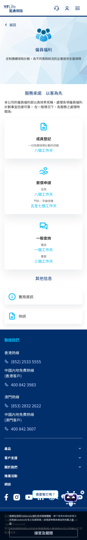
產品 (7, 448)
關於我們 (10, 467)
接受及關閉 (43, 533)
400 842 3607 (23, 429)
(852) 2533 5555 (26, 361)
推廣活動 (10, 475)
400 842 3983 (23, 384)
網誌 (7, 484)
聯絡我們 (11, 339)
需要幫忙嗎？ (45, 494)
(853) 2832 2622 (26, 405)
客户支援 (10, 457)
